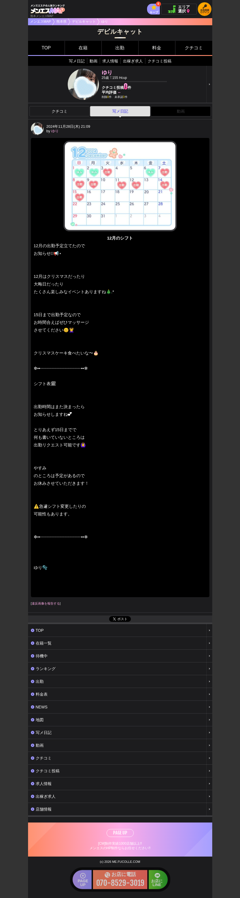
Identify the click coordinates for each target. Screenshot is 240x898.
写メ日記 (77, 61)
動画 (93, 61)
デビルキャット (84, 22)
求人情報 (110, 61)
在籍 (83, 47)
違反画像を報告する (46, 603)
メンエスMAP (40, 22)
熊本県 (61, 22)
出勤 (119, 47)
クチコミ (194, 47)
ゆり (55, 131)
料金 (156, 47)
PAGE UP (120, 833)
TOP (46, 47)
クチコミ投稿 (159, 61)
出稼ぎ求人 (133, 61)
